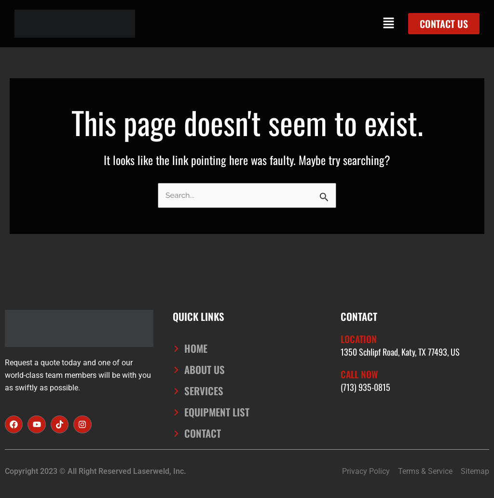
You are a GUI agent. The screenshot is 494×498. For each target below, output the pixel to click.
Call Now (360, 372)
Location (360, 338)
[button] (388, 23)
